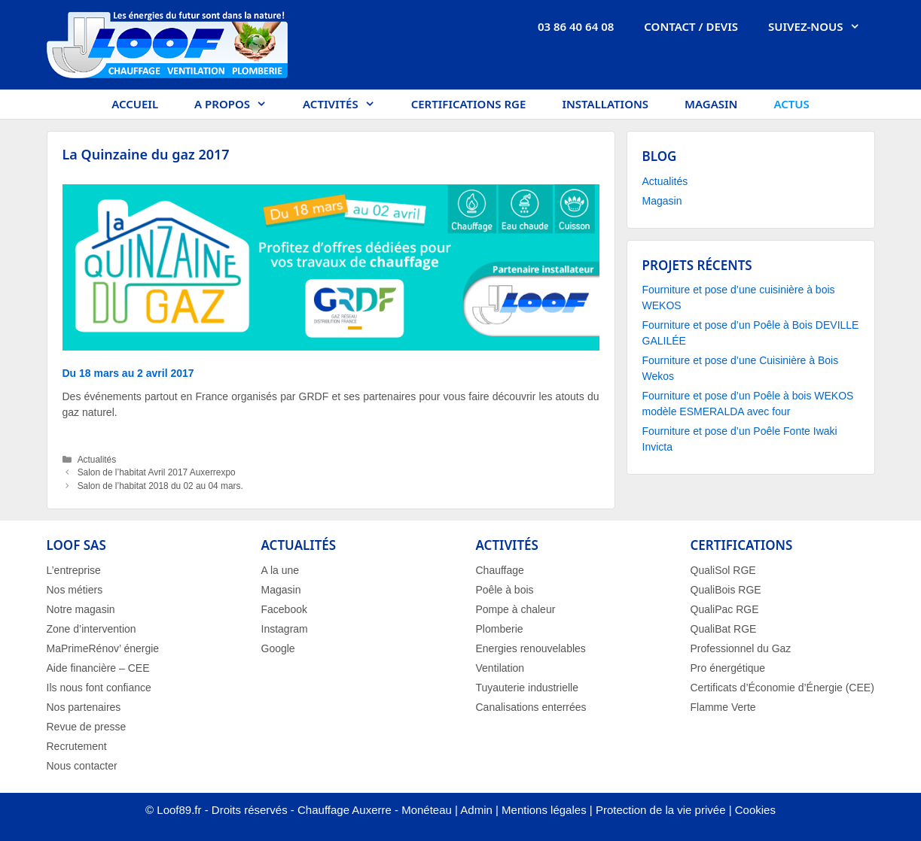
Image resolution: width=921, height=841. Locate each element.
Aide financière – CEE (98, 668)
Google (278, 648)
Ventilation (500, 668)
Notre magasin (81, 609)
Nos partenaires (84, 707)
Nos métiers (75, 590)
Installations (605, 103)
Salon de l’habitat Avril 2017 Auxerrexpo (157, 472)
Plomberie (499, 629)
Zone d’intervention (91, 629)
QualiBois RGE (726, 590)
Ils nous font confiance (99, 688)
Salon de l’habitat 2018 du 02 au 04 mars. (160, 486)
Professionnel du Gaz (741, 648)
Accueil (134, 103)
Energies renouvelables (531, 648)
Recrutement (77, 746)
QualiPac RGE (725, 609)
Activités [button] (348, 104)
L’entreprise (74, 570)
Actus (791, 103)
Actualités (97, 459)
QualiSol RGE (723, 570)
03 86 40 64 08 (576, 26)
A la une (280, 570)
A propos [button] (239, 104)
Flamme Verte (723, 707)
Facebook (284, 609)
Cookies (755, 809)
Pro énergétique (728, 668)
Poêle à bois (505, 590)
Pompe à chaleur (516, 609)
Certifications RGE (468, 103)
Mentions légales (544, 809)
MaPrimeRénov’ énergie (103, 648)
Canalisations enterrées (531, 707)
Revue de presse (87, 727)
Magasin (711, 103)
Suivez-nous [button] (821, 26)
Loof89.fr (179, 809)
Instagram (284, 629)
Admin (476, 809)
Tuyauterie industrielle (527, 688)
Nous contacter (82, 766)
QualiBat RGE (724, 629)
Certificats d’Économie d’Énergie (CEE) (782, 688)
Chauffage (500, 570)
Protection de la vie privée (661, 809)
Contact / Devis (691, 26)
